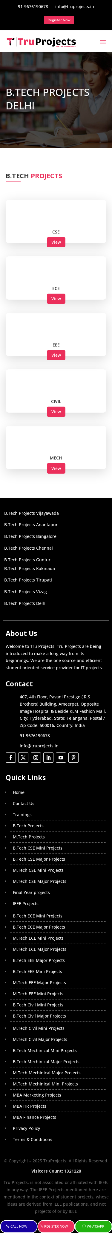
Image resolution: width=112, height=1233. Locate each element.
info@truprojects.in (39, 746)
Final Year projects (31, 892)
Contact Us (23, 803)
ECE (56, 288)
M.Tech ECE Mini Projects (38, 938)
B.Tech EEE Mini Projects (37, 971)
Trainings (22, 814)
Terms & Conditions (32, 1139)
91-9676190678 (35, 735)
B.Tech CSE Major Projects (39, 859)
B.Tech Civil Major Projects (39, 1016)
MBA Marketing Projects (37, 1095)
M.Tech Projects (29, 837)
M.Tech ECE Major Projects (39, 949)
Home (18, 792)
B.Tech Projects (28, 826)
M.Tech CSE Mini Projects (38, 870)
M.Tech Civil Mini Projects (39, 1028)
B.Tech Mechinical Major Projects (46, 1061)
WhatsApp (95, 1226)
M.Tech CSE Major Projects (39, 881)
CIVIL (56, 401)
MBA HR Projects (29, 1106)
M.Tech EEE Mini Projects (38, 993)
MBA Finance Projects (34, 1117)
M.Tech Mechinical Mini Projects (45, 1084)
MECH (56, 458)
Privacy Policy (26, 1128)
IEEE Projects (26, 903)
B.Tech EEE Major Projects (39, 960)
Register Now (56, 1226)
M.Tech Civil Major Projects (40, 1039)
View (56, 242)
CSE (56, 232)
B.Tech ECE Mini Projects (37, 916)
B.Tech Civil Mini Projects (38, 1005)
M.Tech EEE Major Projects (39, 982)
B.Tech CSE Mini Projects (37, 848)
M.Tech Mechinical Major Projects (47, 1073)
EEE (56, 345)
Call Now (18, 1226)
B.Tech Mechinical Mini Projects (45, 1050)
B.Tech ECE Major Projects (39, 927)
